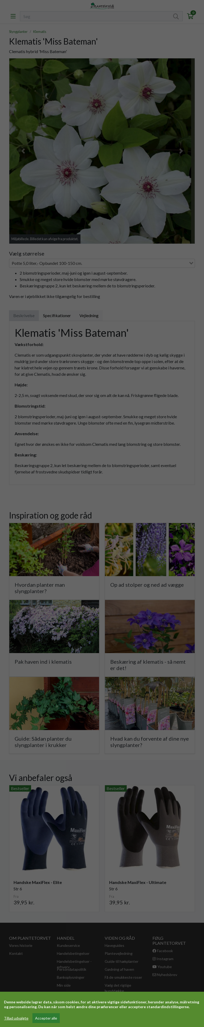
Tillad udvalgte (16, 1018)
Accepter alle (46, 1018)
